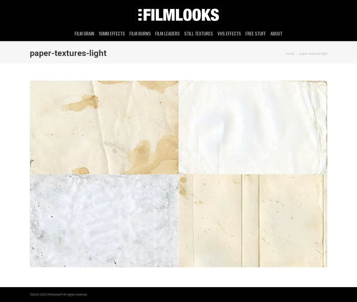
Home (290, 53)
